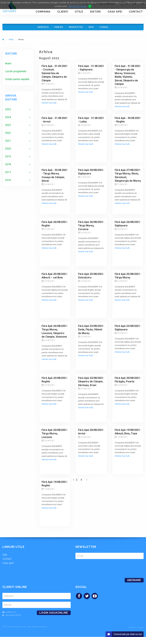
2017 (8, 173)
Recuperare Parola (11, 616)
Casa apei (115, 11)
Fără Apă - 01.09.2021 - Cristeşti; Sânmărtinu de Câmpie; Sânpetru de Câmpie (54, 74)
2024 (8, 118)
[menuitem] (18, 65)
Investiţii (76, 27)
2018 (8, 165)
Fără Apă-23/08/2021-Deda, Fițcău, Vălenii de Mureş (91, 331)
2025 (8, 110)
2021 (8, 141)
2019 (8, 157)
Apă (91, 27)
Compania (43, 11)
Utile (79, 11)
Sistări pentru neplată (17, 80)
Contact (136, 11)
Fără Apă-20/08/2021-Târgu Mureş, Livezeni (55, 435)
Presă (58, 27)
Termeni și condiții (136, 628)
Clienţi (62, 11)
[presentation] (97, 568)
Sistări (95, 11)
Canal (105, 27)
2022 (8, 134)
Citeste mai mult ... (50, 104)
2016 (8, 181)
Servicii (42, 27)
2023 (8, 126)
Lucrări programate (15, 72)
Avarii (8, 64)
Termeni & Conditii (77, 6)
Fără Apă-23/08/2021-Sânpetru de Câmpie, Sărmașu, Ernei (91, 383)
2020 (8, 149)
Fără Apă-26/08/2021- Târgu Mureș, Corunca (91, 227)
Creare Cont (9, 613)
